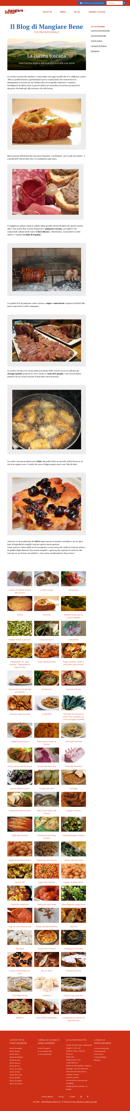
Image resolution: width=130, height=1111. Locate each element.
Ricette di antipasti (16, 1048)
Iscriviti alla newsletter (92, 3)
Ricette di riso (14, 1054)
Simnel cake (70, 1057)
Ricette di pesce (15, 1063)
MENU (63, 12)
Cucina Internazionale (100, 30)
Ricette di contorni (16, 1069)
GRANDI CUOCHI (97, 12)
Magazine (95, 51)
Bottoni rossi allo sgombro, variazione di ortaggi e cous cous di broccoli (78, 1067)
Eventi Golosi (96, 41)
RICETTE (47, 12)
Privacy (61, 1096)
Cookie (72, 1096)
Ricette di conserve (16, 1083)
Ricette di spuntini (16, 1081)
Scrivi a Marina (47, 1096)
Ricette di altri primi (16, 1057)
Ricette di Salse (15, 1072)
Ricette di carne (15, 1060)
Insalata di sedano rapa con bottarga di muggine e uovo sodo (79, 1046)
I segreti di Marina (99, 46)
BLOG (77, 12)
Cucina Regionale (98, 36)
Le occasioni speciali (45, 1051)
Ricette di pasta (15, 1051)
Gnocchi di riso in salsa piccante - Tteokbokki (77, 1081)
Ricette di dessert (16, 1075)
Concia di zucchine (72, 1077)
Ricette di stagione (44, 1048)
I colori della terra (72, 1063)
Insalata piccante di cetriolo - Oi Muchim (76, 1087)
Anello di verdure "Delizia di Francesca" (75, 1052)
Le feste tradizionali (44, 1054)
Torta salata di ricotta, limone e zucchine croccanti (76, 1073)
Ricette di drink (15, 1078)
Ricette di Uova (15, 1066)
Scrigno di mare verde (73, 1060)
